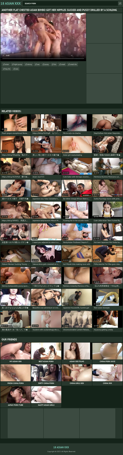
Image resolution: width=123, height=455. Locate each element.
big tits (7, 69)
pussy (47, 64)
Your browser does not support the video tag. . (43, 37)
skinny (29, 64)
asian (7, 64)
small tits (73, 64)
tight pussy (18, 64)
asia (16, 69)
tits (55, 64)
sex (38, 64)
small (63, 64)
